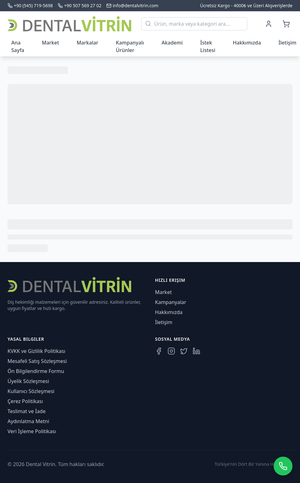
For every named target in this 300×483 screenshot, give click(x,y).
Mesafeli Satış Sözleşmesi (37, 361)
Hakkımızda (247, 42)
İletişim (163, 322)
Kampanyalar (170, 302)
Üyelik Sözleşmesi (28, 381)
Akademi (172, 42)
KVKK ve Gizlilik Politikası (36, 351)
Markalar (87, 42)
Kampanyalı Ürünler (130, 46)
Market (50, 42)
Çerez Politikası (25, 401)
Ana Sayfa (17, 46)
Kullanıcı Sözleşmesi (31, 391)
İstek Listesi (207, 46)
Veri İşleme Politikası (32, 431)
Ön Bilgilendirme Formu (36, 371)
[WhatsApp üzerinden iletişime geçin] (283, 466)
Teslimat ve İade (27, 411)
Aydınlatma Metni (28, 421)
